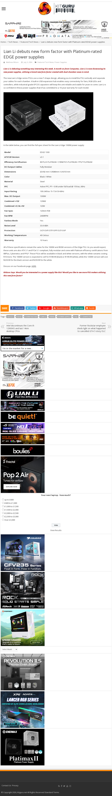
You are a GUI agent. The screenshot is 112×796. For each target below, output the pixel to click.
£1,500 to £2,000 (11, 509)
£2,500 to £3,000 (11, 516)
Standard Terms (52, 792)
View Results (56, 530)
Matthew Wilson (12, 62)
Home (3, 42)
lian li (43, 317)
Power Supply (64, 317)
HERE (34, 266)
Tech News (13, 42)
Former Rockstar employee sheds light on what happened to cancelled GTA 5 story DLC (91, 327)
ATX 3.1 (10, 317)
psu (75, 317)
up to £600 (9, 499)
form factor (31, 317)
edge (19, 317)
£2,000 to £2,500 (11, 513)
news (52, 317)
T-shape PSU (86, 317)
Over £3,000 (9, 520)
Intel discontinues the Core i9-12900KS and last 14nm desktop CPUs (21, 327)
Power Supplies (61, 62)
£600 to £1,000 (10, 503)
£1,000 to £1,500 (11, 506)
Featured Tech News (29, 42)
